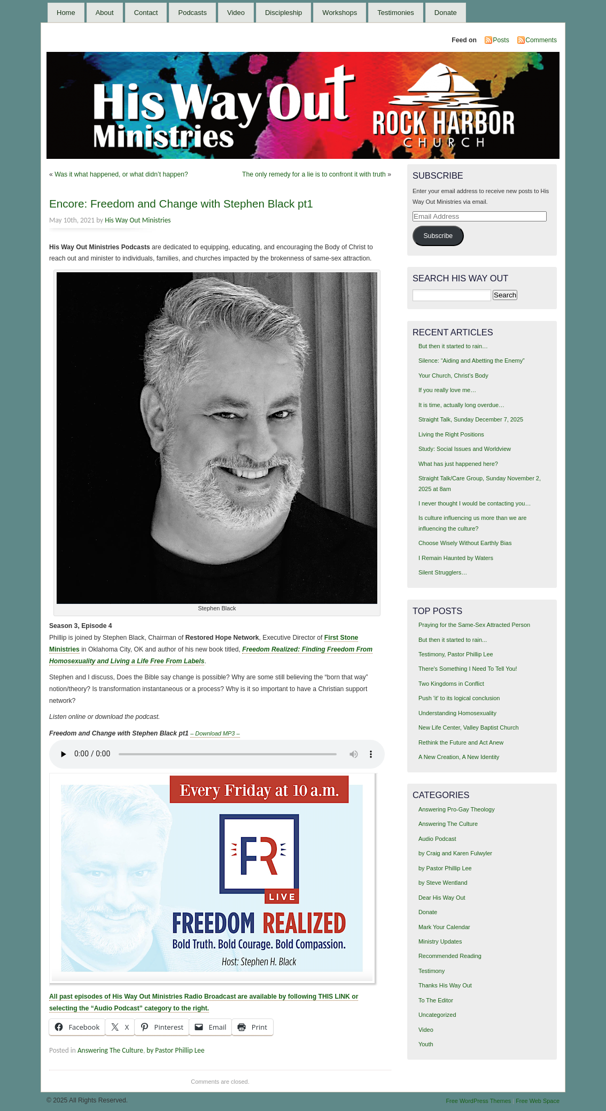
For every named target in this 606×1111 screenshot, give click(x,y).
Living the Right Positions (451, 434)
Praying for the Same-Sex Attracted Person (474, 625)
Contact (146, 13)
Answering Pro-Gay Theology (456, 809)
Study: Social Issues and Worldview (464, 449)
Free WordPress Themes (478, 1101)
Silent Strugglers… (442, 572)
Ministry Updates (440, 941)
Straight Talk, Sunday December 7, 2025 (470, 419)
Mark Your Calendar (444, 927)
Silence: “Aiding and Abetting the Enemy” (471, 360)
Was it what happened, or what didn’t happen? (121, 174)
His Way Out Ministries (137, 220)
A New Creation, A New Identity (458, 757)
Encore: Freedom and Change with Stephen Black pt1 (181, 203)
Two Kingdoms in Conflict (451, 683)
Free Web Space (538, 1101)
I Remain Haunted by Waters (455, 558)
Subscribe (438, 236)
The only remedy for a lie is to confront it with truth (314, 174)
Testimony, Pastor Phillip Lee (455, 654)
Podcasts (192, 13)
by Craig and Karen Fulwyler (455, 853)
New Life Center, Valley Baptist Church (468, 727)
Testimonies (395, 13)
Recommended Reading (449, 956)
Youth (425, 1044)
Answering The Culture (110, 1050)
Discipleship (283, 13)
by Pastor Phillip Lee (175, 1050)
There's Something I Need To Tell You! (467, 668)
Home (66, 13)
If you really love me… (447, 390)
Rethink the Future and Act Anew (460, 742)
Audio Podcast (437, 839)
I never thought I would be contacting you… (474, 503)
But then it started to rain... (452, 640)
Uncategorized (437, 1015)
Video (236, 13)
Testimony (431, 971)
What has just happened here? (458, 464)
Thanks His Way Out (445, 985)
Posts (501, 40)
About (105, 13)
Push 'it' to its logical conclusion (459, 698)
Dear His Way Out (441, 897)
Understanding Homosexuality (457, 713)
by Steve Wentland (443, 882)
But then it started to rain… (453, 346)
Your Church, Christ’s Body (453, 375)
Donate (445, 13)
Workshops (339, 13)
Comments (541, 40)
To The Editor (435, 1000)
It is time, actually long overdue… (461, 405)
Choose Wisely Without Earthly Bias (464, 543)
